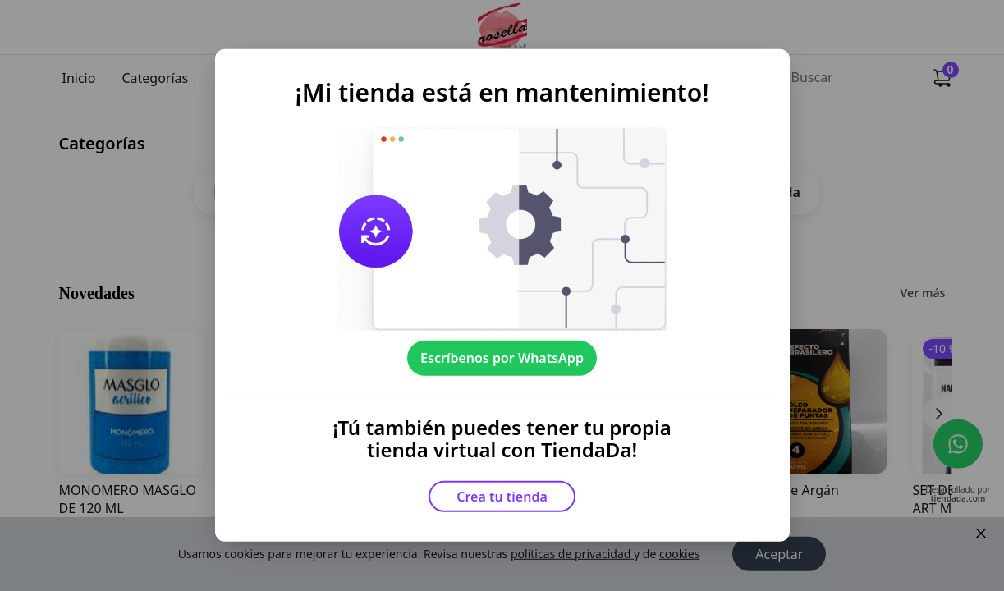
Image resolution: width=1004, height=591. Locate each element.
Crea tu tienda (502, 497)
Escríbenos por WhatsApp (502, 358)
